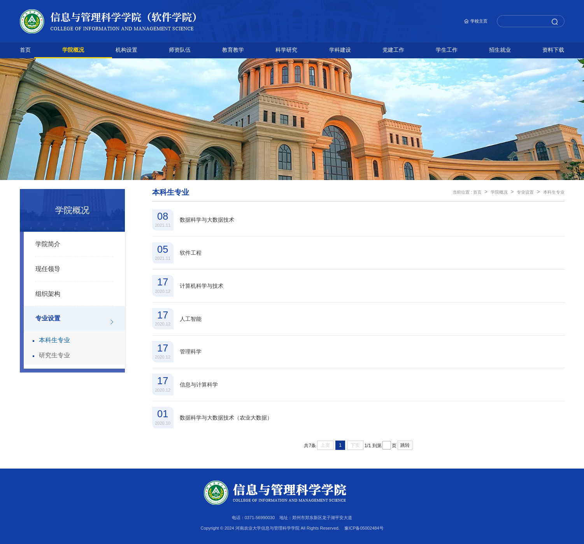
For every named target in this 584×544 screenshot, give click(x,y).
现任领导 (47, 269)
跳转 (405, 445)
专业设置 (47, 318)
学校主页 (479, 21)
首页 (477, 192)
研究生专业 (54, 355)
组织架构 (47, 293)
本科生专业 (54, 340)
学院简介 (47, 244)
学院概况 (499, 192)
